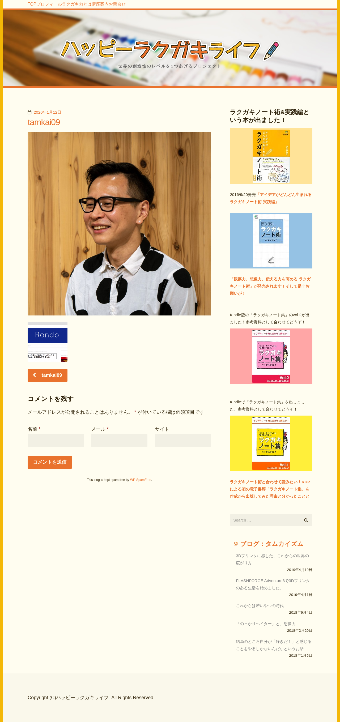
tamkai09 (44, 119)
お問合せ (176, 8)
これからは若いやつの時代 (260, 603)
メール (100, 426)
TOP (38, 8)
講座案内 (146, 8)
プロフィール (68, 8)
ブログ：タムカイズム (272, 541)
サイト (162, 426)
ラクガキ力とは (109, 8)
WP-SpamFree (140, 477)
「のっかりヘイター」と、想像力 (266, 621)
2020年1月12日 (47, 109)
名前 (34, 426)
